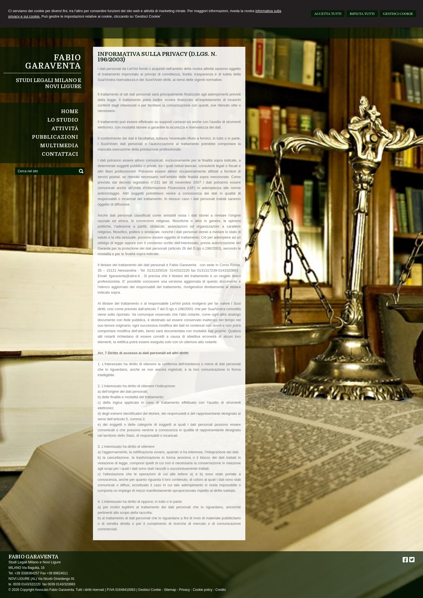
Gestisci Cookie (149, 590)
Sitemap (170, 590)
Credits (220, 590)
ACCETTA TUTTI (327, 14)
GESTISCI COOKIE (398, 14)
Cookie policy (202, 590)
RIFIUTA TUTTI (362, 14)
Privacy (184, 590)
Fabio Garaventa (53, 61)
